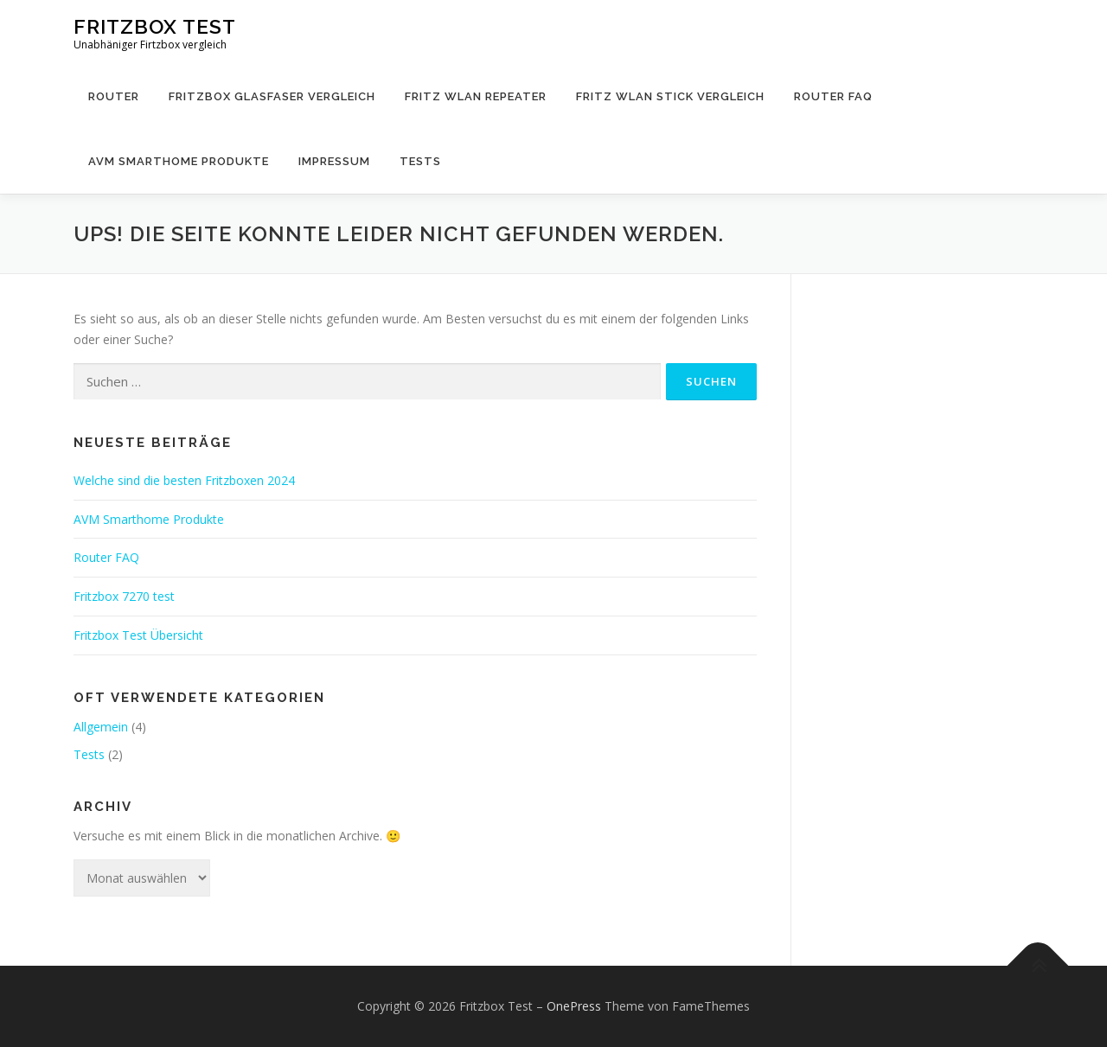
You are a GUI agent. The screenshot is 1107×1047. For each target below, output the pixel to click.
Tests (420, 161)
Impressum (334, 161)
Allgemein (101, 726)
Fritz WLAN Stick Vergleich (670, 96)
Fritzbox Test (155, 26)
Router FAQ (833, 96)
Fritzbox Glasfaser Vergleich (272, 96)
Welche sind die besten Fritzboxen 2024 (184, 480)
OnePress (574, 1006)
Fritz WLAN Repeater (476, 96)
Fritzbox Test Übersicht (138, 635)
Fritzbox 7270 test (124, 596)
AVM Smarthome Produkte (178, 161)
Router (113, 96)
